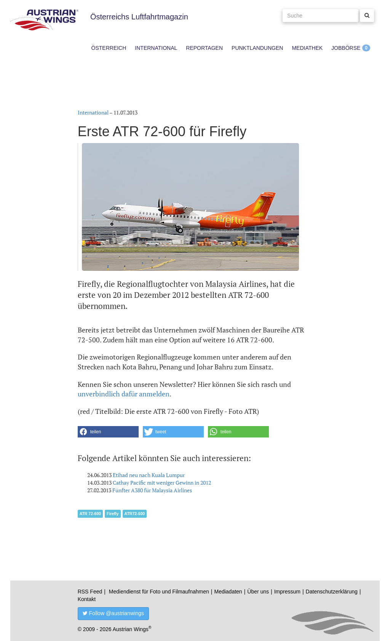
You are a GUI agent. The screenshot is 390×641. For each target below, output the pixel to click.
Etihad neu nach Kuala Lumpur (149, 475)
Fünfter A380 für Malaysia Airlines (152, 490)
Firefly (113, 513)
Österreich (108, 48)
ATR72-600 (135, 513)
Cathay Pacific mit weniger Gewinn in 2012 (162, 482)
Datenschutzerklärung (332, 592)
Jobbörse (345, 48)
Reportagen (204, 48)
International (156, 48)
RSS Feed (90, 592)
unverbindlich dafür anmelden (123, 393)
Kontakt (87, 599)
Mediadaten (228, 592)
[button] (108, 431)
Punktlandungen (257, 48)
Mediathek (307, 48)
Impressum (287, 592)
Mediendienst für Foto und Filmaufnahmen (159, 592)
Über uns (258, 592)
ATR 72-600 (90, 513)
